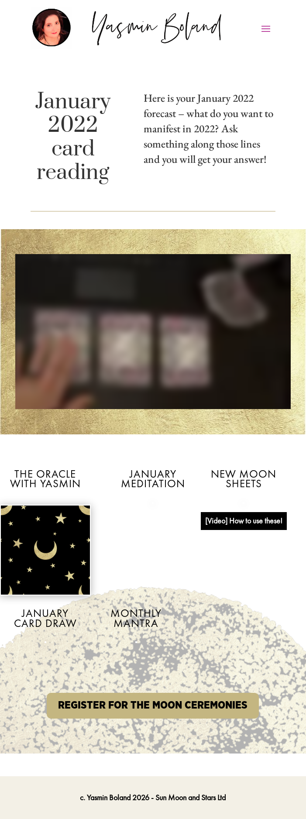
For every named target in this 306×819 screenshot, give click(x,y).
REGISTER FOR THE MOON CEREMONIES (153, 705)
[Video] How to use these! (243, 521)
